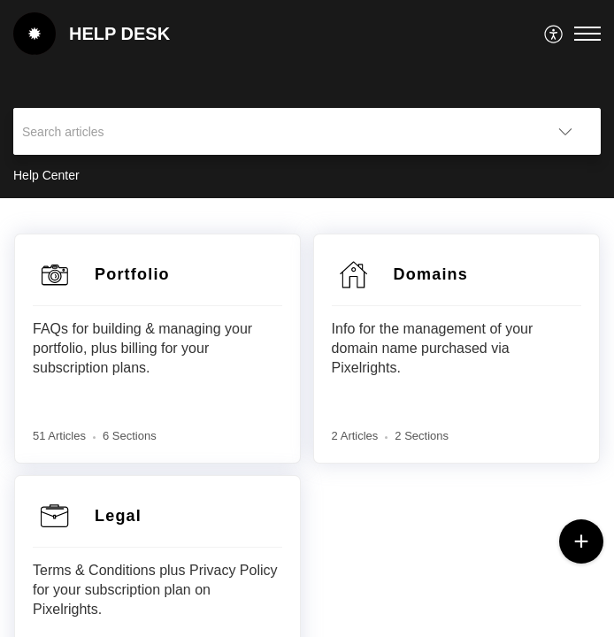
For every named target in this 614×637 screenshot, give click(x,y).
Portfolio (132, 274)
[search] (271, 131)
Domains (431, 274)
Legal (118, 516)
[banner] (307, 99)
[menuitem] (554, 33)
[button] (554, 33)
